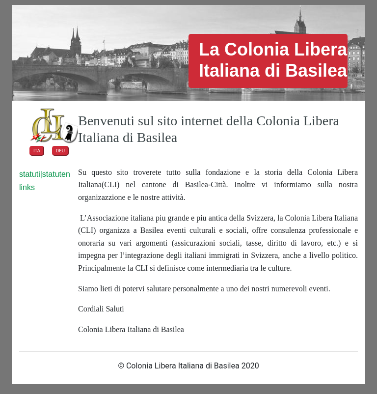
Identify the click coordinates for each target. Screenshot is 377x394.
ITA (36, 150)
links (27, 187)
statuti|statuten (44, 174)
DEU (60, 150)
